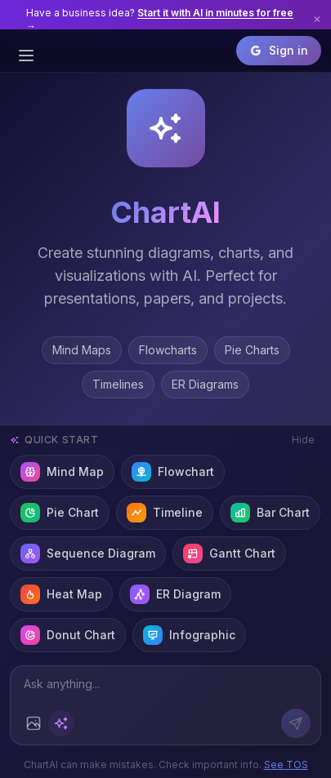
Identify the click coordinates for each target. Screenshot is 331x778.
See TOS (286, 764)
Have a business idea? (159, 19)
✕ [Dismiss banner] (317, 19)
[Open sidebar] (26, 55)
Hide (303, 439)
